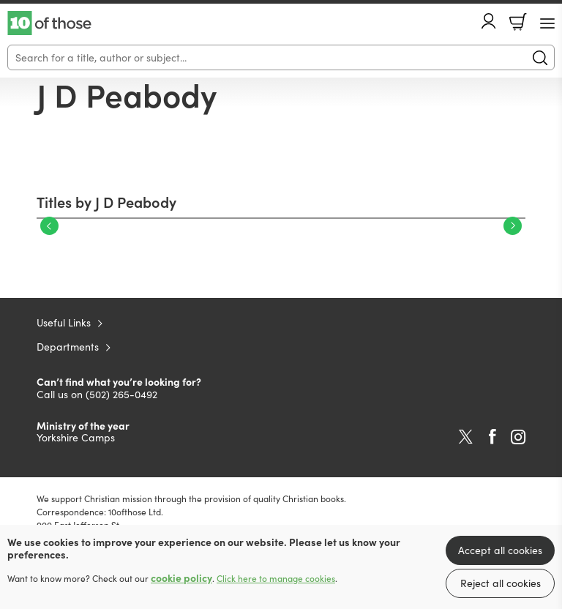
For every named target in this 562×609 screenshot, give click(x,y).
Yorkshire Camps (76, 437)
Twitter (466, 437)
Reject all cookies (500, 583)
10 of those (49, 23)
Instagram (518, 437)
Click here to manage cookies (276, 578)
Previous (49, 226)
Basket (518, 22)
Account (489, 21)
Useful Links (64, 322)
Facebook (492, 436)
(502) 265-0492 (121, 394)
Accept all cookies (500, 550)
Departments (68, 347)
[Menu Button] (547, 23)
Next (512, 226)
